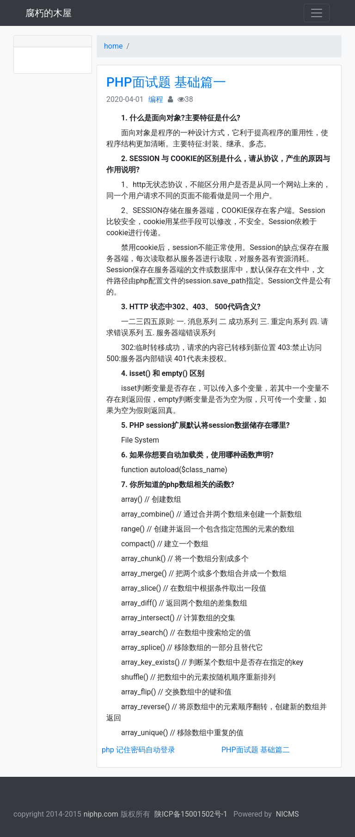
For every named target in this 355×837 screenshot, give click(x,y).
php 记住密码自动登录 (138, 749)
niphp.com (101, 814)
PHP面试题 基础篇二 (255, 749)
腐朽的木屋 (48, 13)
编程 (155, 99)
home (113, 46)
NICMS (287, 814)
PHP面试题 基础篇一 (166, 82)
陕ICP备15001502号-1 (190, 814)
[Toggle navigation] (317, 13)
